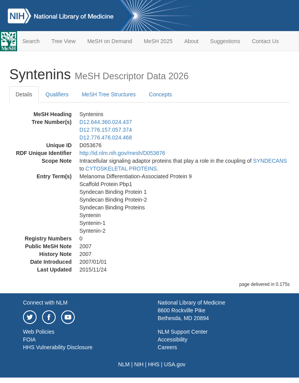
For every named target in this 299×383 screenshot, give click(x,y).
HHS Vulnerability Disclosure (57, 347)
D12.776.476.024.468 (105, 137)
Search (31, 41)
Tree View (63, 41)
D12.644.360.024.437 (105, 122)
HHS (154, 364)
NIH (139, 364)
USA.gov (174, 364)
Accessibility (172, 339)
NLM (124, 364)
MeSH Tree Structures (109, 94)
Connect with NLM (45, 302)
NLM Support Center (183, 332)
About (191, 41)
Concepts (160, 94)
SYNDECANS (270, 161)
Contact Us (265, 41)
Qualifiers (57, 94)
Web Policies (39, 332)
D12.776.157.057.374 (105, 130)
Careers (167, 347)
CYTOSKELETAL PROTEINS (121, 168)
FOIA (29, 339)
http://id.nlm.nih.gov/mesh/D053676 (122, 153)
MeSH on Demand (109, 41)
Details (24, 94)
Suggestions (225, 41)
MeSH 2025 (158, 41)
